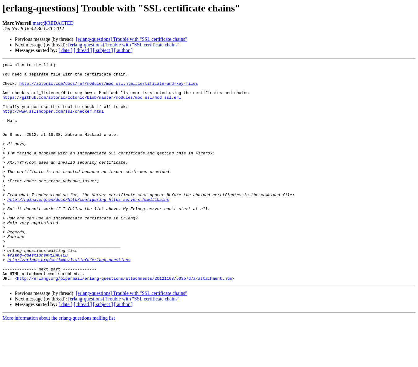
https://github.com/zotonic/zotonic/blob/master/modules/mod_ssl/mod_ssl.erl (91, 104)
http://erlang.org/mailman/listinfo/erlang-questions (69, 299)
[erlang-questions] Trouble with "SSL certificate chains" (131, 39)
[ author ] (123, 50)
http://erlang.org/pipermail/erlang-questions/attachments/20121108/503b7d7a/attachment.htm (124, 322)
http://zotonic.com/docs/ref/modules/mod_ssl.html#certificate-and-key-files (108, 88)
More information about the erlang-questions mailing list (58, 361)
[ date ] (65, 50)
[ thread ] (83, 50)
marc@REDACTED (53, 23)
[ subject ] (103, 50)
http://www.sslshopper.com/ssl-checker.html (53, 121)
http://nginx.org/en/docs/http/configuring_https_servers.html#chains (88, 227)
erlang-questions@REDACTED (37, 294)
